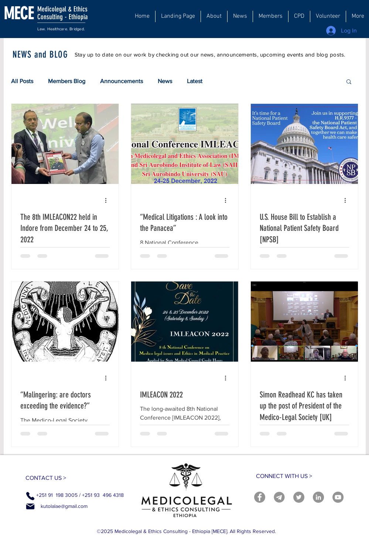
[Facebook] (259, 497)
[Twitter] (298, 497)
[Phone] (30, 496)
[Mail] (30, 506)
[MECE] (27, 13)
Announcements (121, 81)
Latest (194, 81)
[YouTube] (338, 497)
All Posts (22, 81)
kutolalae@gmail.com (64, 506)
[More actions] (108, 200)
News (165, 81)
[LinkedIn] (318, 497)
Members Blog (66, 81)
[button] (214, 16)
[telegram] (279, 497)
